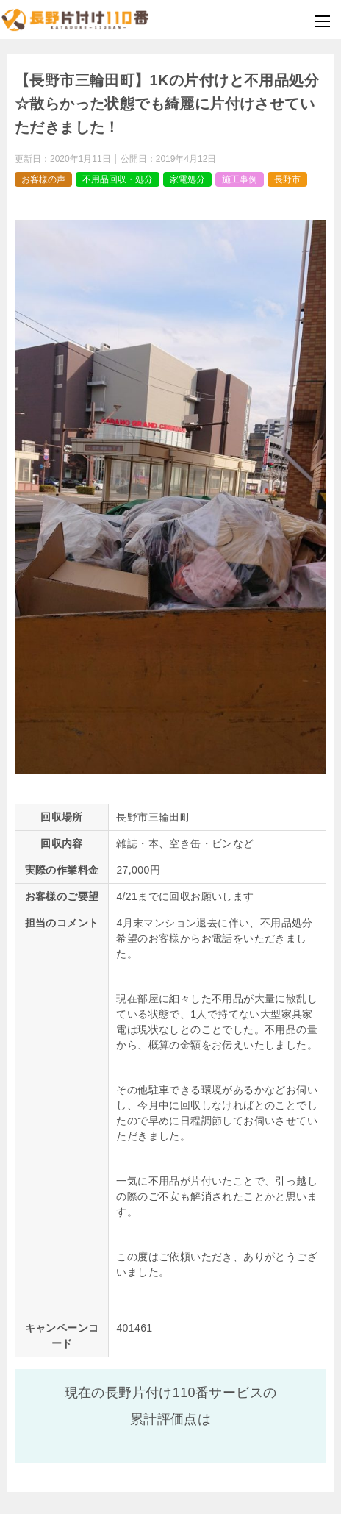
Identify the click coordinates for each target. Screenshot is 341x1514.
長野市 (287, 179)
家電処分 (187, 179)
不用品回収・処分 (117, 179)
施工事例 (239, 179)
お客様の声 (43, 179)
